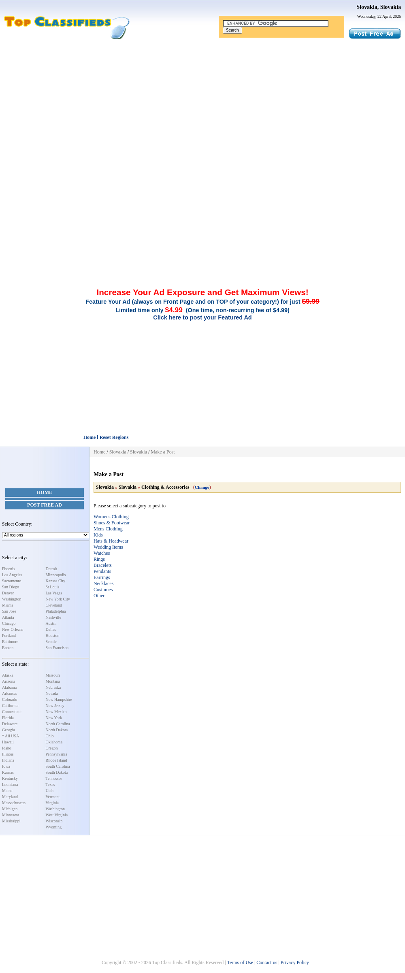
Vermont (53, 796)
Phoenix (8, 568)
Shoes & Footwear (112, 523)
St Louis (53, 587)
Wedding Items (108, 547)
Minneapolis (56, 575)
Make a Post (163, 452)
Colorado (9, 699)
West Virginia (57, 815)
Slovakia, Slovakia (378, 7)
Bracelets (103, 565)
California (10, 705)
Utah (49, 790)
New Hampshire (59, 699)
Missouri (53, 675)
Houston (53, 635)
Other (99, 595)
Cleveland (54, 605)
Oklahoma (54, 742)
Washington (11, 599)
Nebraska (53, 687)
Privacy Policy (295, 962)
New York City (58, 599)
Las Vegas (54, 593)
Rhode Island (56, 760)
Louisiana (10, 784)
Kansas (8, 772)
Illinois (7, 754)
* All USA (10, 736)
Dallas (51, 629)
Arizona (8, 681)
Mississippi (11, 821)
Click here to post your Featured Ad (202, 317)
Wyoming (54, 827)
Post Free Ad (44, 505)
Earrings (102, 577)
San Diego (10, 587)
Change (202, 487)
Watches (102, 553)
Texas (50, 784)
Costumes (103, 589)
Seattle (51, 641)
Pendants (102, 571)
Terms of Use (240, 962)
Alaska (7, 675)
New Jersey (55, 705)
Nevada (52, 693)
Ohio (50, 736)
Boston (7, 647)
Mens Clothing (108, 529)
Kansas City (56, 581)
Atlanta (8, 617)
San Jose (9, 611)
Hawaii (8, 742)
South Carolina (58, 766)
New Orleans (12, 629)
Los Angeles (12, 575)
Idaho (6, 748)
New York (54, 717)
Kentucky (10, 778)
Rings (99, 559)
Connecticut (11, 711)
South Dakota (57, 772)
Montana (53, 681)
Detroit (51, 568)
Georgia (8, 730)
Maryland (10, 796)
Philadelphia (56, 611)
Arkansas (9, 693)
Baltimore (10, 641)
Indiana (8, 760)
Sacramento (11, 581)
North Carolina (58, 724)
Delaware (9, 724)
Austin (51, 623)
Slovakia (117, 452)
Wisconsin (54, 821)
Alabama (9, 687)
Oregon (52, 748)
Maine (7, 790)
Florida (8, 717)
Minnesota (10, 815)
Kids (98, 535)
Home (44, 492)
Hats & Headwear (111, 541)
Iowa (6, 766)
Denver (8, 593)
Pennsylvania (56, 754)
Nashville (53, 617)
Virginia (52, 803)
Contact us (266, 962)
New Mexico (56, 711)
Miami (7, 605)
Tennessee (54, 778)
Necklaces (103, 583)
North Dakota (57, 730)
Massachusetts (14, 803)
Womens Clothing (111, 517)
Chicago (8, 623)
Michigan (9, 809)
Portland (9, 635)
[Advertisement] (202, 100)
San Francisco (57, 647)
